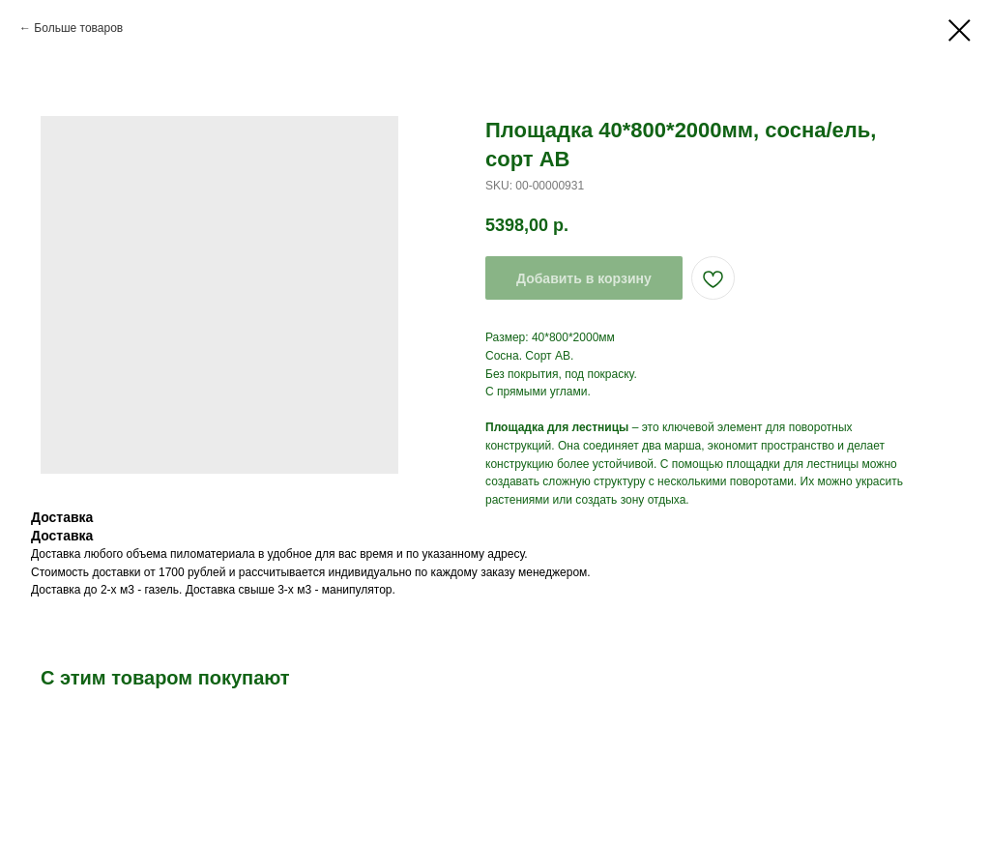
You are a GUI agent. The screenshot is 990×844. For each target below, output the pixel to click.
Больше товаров (78, 28)
